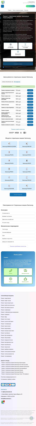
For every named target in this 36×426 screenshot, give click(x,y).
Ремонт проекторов (5, 319)
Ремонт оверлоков (5, 336)
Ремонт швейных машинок (7, 338)
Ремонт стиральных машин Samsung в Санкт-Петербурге (15, 361)
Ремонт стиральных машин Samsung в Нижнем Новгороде (15, 353)
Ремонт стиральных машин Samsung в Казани (12, 357)
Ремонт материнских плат (7, 332)
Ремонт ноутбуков (5, 325)
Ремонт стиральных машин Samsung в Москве (12, 359)
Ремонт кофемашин (5, 306)
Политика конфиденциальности (8, 364)
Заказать (30, 90)
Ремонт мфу (3, 312)
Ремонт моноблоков (5, 334)
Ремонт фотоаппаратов (6, 327)
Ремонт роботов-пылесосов (7, 303)
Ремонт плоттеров (5, 314)
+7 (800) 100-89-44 (30, 6)
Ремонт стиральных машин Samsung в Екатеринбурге (14, 355)
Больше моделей (18, 194)
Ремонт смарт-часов (5, 299)
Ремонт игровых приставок (7, 323)
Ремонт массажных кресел (7, 305)
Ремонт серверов (5, 310)
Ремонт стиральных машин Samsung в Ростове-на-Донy (14, 351)
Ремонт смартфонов (5, 297)
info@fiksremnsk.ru (6, 385)
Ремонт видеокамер (5, 321)
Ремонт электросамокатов (7, 342)
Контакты (4, 376)
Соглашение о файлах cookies (8, 366)
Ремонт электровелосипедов (7, 340)
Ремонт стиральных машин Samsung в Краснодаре (13, 350)
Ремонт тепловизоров (6, 343)
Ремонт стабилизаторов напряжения (9, 308)
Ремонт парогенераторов (7, 301)
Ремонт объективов (5, 329)
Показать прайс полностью (18, 129)
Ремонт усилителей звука (7, 316)
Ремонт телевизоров (6, 317)
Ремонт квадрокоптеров (6, 330)
